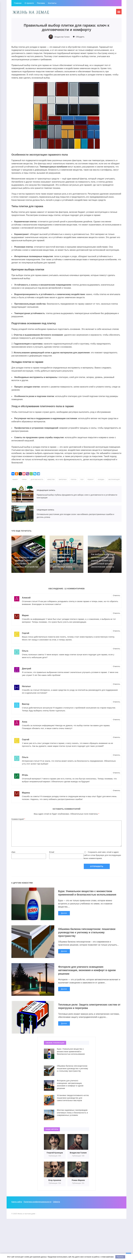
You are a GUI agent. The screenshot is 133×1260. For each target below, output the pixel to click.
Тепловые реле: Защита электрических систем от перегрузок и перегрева (86, 1009)
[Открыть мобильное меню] (118, 12)
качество (55, 479)
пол (89, 479)
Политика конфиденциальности (38, 1204)
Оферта (57, 1204)
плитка (80, 479)
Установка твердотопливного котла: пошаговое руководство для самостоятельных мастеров (73, 1100)
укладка (110, 479)
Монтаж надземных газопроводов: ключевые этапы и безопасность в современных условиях (72, 1115)
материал (68, 479)
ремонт (98, 479)
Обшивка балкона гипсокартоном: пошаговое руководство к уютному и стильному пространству (84, 935)
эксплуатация (19, 482)
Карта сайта (16, 1204)
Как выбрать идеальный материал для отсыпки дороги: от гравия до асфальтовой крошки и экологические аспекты (103, 563)
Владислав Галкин (62, 37)
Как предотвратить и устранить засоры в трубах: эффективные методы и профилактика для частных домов (65, 563)
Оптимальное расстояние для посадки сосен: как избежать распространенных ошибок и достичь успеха (22, 516)
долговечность (39, 479)
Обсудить (80, 37)
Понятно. (120, 1257)
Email (51, 855)
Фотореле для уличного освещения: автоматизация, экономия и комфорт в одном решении (85, 973)
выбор (15, 479)
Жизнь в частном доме (30, 12)
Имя (13, 855)
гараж (25, 479)
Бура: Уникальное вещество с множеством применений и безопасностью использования (88, 897)
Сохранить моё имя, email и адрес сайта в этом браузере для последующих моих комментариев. (102, 858)
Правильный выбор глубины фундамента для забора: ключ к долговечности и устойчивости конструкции (22, 497)
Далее (64, 919)
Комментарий (18, 822)
